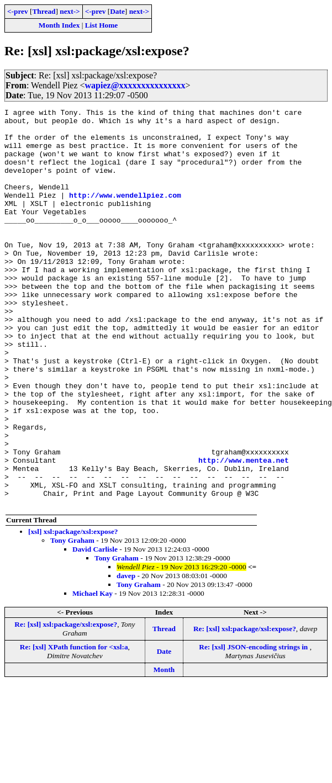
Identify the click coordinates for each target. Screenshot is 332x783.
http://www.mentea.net (243, 531)
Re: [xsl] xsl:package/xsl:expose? (65, 704)
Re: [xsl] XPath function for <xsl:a (74, 726)
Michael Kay (92, 673)
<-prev (17, 11)
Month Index (59, 25)
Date (117, 11)
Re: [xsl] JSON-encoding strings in (254, 726)
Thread (43, 11)
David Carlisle (95, 629)
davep (126, 655)
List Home (101, 25)
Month (164, 749)
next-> (70, 11)
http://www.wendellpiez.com (125, 213)
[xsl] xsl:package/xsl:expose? (73, 611)
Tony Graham (72, 620)
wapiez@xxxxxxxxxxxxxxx (135, 85)
